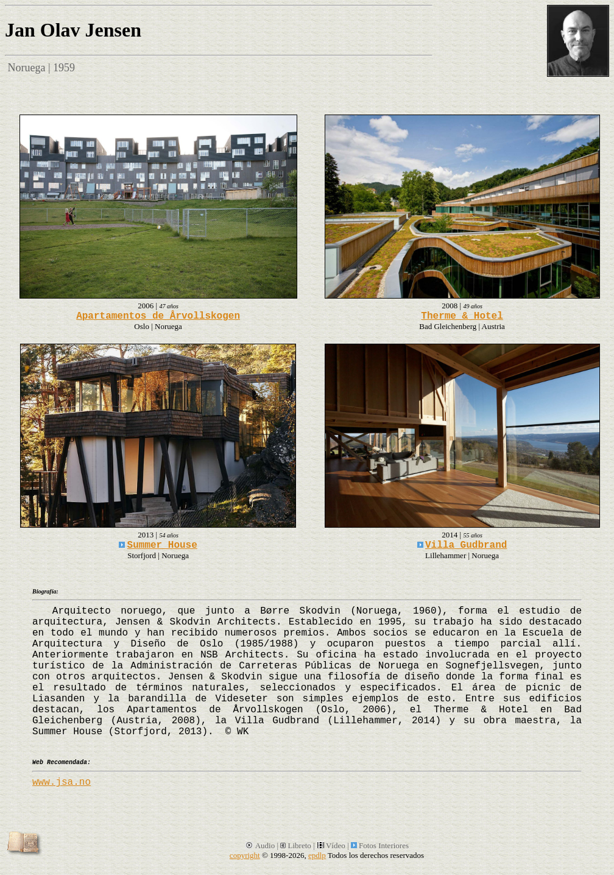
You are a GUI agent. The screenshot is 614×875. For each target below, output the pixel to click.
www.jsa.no (61, 782)
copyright (245, 855)
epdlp (317, 855)
